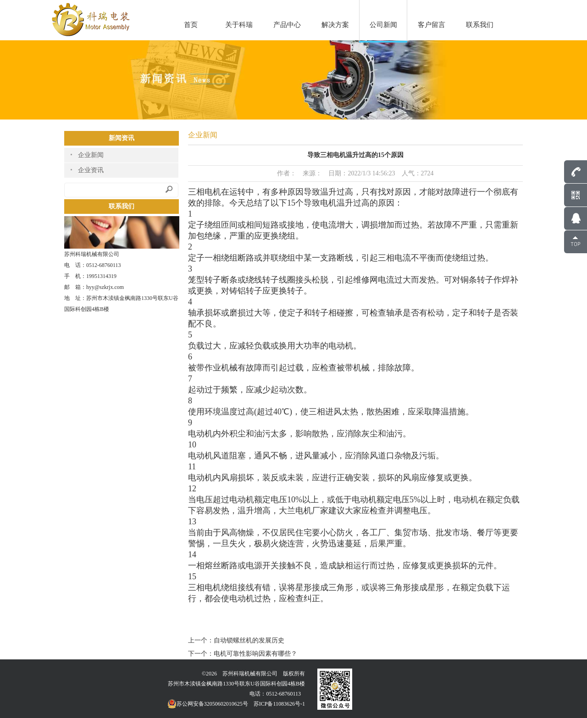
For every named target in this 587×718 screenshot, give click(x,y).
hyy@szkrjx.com (105, 287)
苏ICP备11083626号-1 (279, 704)
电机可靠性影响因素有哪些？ (255, 653)
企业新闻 (91, 155)
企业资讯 (91, 170)
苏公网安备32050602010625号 (207, 703)
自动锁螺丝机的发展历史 (249, 640)
